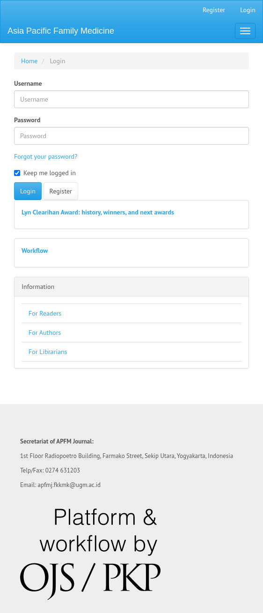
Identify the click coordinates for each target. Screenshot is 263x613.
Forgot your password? (45, 156)
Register (214, 10)
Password (27, 120)
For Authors (45, 332)
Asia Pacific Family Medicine (60, 31)
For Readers (45, 313)
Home (29, 61)
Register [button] (61, 191)
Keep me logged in (45, 173)
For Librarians (48, 351)
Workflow (35, 250)
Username (28, 83)
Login (248, 10)
